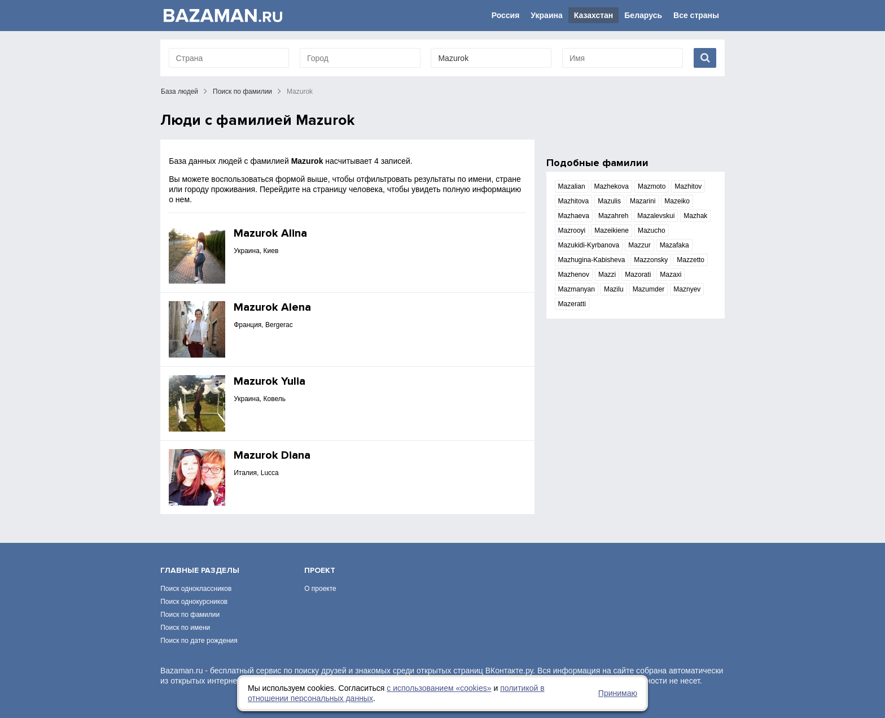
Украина (546, 15)
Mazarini (642, 201)
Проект (319, 570)
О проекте (320, 589)
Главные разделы (199, 570)
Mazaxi (670, 275)
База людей (179, 91)
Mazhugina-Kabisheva (591, 260)
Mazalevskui (655, 216)
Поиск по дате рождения (199, 641)
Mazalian (571, 186)
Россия (506, 15)
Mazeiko (677, 201)
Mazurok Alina (270, 233)
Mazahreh (613, 216)
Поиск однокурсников (193, 602)
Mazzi (607, 275)
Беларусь (643, 15)
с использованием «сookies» (439, 688)
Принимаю (617, 693)
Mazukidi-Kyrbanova (589, 245)
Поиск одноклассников (195, 589)
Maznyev (686, 289)
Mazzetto (690, 260)
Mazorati (638, 275)
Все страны (696, 15)
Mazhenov (573, 275)
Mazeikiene (611, 230)
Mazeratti (572, 304)
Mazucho (651, 230)
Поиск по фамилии (242, 91)
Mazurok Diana (272, 455)
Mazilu (614, 289)
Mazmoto (651, 186)
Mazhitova (573, 201)
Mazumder (649, 289)
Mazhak (695, 216)
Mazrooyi (572, 230)
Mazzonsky (651, 260)
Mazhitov (688, 186)
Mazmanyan (576, 289)
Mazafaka (674, 245)
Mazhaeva (573, 216)
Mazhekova (611, 186)
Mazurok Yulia (269, 381)
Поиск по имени (185, 628)
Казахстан (594, 15)
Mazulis (609, 201)
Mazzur (639, 245)
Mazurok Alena (272, 307)
